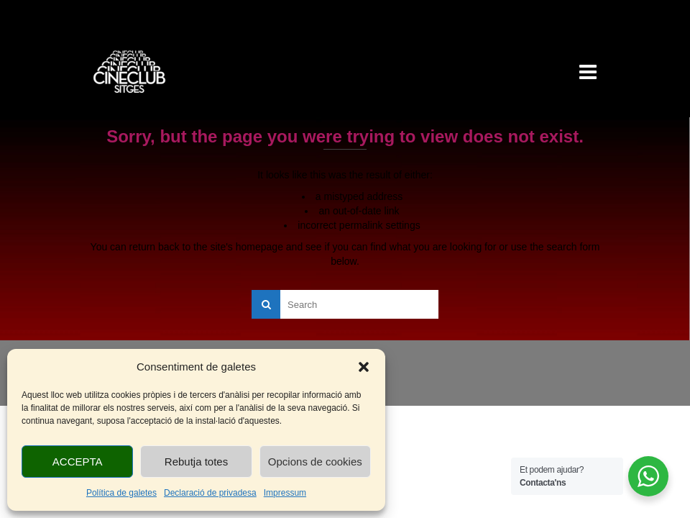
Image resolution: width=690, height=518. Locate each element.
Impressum (285, 493)
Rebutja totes (196, 461)
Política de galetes (121, 493)
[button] (363, 367)
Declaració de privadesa (210, 493)
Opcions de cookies (315, 461)
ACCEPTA (77, 461)
